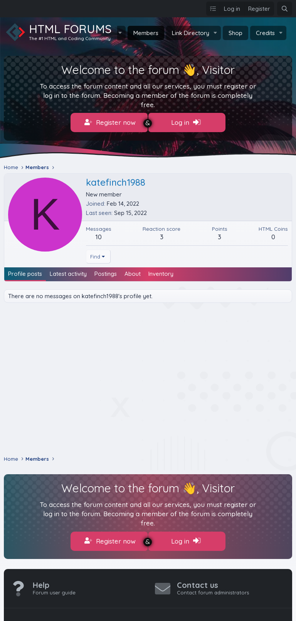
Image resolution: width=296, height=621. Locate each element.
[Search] (284, 9)
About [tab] (132, 271)
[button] (215, 33)
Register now (110, 122)
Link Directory (190, 33)
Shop (235, 33)
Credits (265, 33)
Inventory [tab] (160, 271)
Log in (186, 122)
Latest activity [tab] (68, 271)
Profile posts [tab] (25, 271)
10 (99, 234)
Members (145, 33)
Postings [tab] (105, 271)
